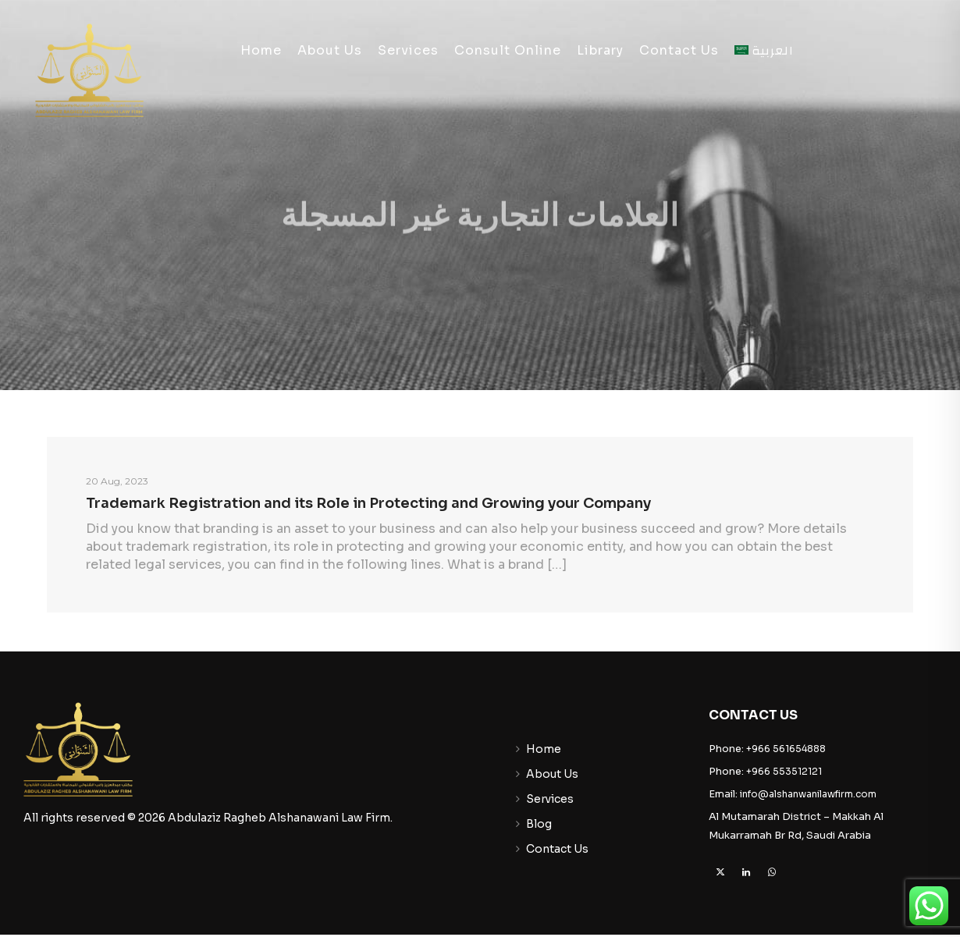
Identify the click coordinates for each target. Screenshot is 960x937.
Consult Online (507, 50)
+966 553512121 (784, 771)
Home (261, 50)
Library (600, 50)
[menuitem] (764, 50)
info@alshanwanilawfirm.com (808, 794)
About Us (329, 50)
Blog (539, 824)
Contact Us (679, 50)
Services (408, 50)
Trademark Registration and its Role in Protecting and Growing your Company (368, 503)
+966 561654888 (786, 748)
